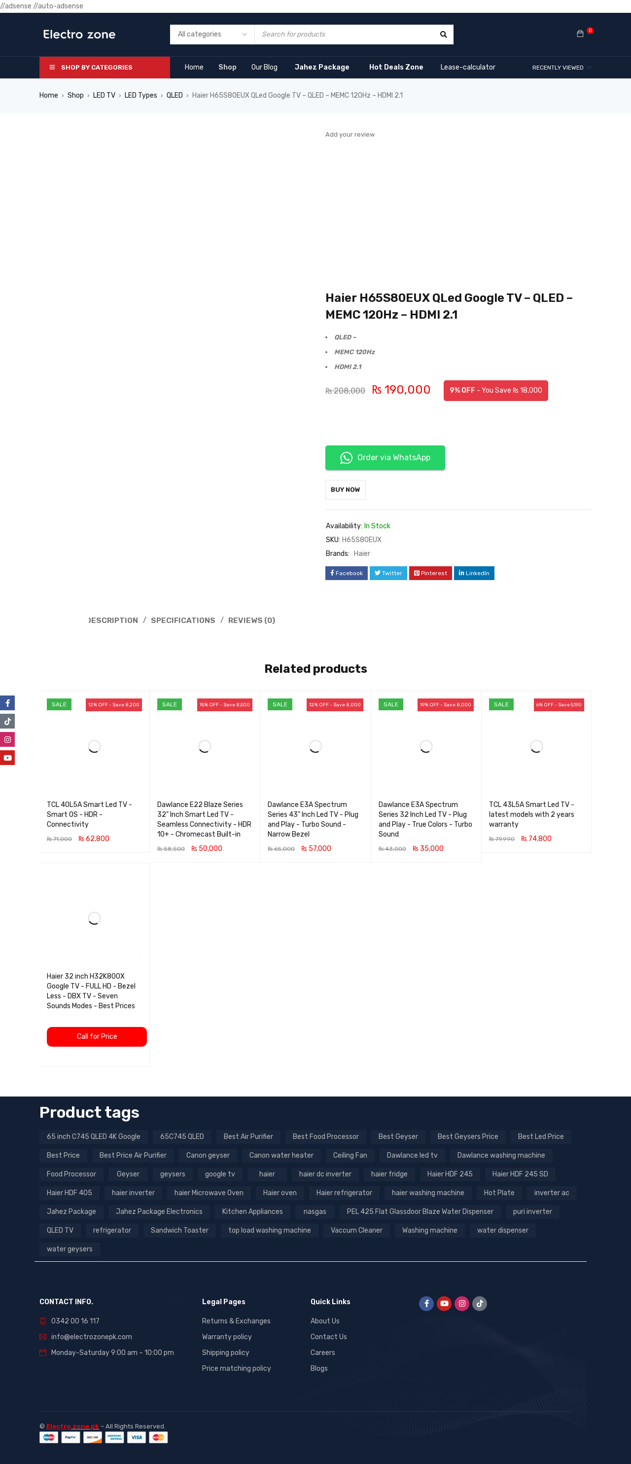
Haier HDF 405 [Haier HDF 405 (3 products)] (69, 1192)
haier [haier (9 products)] (267, 1173)
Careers (323, 1352)
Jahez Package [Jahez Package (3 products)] (71, 1211)
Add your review (350, 134)
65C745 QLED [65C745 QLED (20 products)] (182, 1136)
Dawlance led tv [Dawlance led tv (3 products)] (412, 1154)
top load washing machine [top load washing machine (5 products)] (269, 1229)
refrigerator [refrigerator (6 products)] (112, 1229)
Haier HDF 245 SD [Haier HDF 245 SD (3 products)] (520, 1173)
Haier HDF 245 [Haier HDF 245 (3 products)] (450, 1173)
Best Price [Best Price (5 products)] (63, 1154)
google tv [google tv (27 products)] (220, 1173)
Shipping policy (225, 1352)
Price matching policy (236, 1367)
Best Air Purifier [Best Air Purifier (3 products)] (248, 1136)
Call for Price (97, 1035)
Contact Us (329, 1336)
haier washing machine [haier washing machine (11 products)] (428, 1192)
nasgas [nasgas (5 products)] (315, 1211)
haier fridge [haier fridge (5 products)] (389, 1173)
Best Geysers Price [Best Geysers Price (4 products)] (468, 1136)
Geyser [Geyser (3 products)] (128, 1173)
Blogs (319, 1367)
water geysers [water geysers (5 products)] (70, 1248)
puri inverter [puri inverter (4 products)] (532, 1211)
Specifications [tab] (184, 620)
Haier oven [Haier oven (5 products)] (280, 1192)
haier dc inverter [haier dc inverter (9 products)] (325, 1173)
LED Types (141, 95)
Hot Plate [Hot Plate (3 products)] (499, 1192)
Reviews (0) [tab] (255, 620)
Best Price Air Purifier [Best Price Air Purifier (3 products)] (133, 1154)
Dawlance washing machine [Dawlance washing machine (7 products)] (501, 1154)
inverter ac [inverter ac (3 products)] (551, 1192)
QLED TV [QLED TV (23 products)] (60, 1229)
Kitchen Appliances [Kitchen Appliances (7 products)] (252, 1211)
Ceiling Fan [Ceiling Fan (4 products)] (350, 1154)
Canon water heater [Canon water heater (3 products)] (281, 1154)
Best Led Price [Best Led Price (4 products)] (541, 1136)
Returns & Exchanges (236, 1320)
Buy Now (350, 489)
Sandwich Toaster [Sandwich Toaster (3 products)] (180, 1229)
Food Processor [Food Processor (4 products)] (71, 1173)
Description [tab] (113, 620)
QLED (175, 95)
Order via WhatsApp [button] (385, 458)
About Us (325, 1320)
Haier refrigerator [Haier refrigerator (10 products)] (344, 1192)
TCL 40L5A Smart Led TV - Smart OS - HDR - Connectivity (89, 814)
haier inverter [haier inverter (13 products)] (133, 1192)
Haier (362, 553)
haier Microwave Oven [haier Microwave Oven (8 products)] (209, 1192)
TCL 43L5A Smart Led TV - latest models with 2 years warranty (531, 814)
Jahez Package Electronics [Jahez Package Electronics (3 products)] (159, 1211)
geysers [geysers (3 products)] (172, 1173)
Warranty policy (227, 1336)
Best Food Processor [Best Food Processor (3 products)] (326, 1136)
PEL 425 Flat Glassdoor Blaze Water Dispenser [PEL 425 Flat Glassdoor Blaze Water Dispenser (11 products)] (420, 1211)
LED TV (104, 95)
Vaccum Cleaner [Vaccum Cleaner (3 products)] (357, 1229)
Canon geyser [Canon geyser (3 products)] (208, 1154)
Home (48, 95)
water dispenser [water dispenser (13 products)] (502, 1229)
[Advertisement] (458, 215)
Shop (76, 95)
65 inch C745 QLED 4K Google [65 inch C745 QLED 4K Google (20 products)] (93, 1136)
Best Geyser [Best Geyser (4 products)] (398, 1136)
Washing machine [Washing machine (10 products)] (429, 1229)
